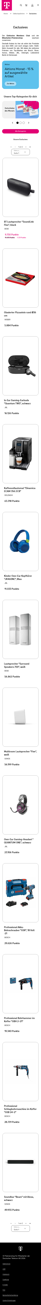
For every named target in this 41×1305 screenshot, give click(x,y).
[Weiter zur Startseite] (20, 1248)
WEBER (7, 320)
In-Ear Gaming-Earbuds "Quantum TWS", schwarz (17, 402)
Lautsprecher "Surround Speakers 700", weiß (16, 665)
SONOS (7, 759)
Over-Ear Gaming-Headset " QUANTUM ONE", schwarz (18, 841)
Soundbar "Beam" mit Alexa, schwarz (19, 1199)
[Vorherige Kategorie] (12, 122)
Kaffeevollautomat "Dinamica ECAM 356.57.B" (19, 490)
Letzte (30, 147)
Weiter (26, 147)
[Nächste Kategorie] (28, 122)
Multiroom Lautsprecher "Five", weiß (20, 753)
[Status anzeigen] (32, 5)
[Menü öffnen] (38, 5)
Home (6, 14)
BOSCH (7, 938)
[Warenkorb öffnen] (26, 5)
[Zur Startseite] (7, 5)
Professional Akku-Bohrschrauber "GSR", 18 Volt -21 (19, 930)
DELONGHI (8, 495)
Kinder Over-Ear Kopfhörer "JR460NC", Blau (18, 578)
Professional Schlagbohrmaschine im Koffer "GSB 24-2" (20, 1109)
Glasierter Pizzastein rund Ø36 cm (20, 314)
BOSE (6, 229)
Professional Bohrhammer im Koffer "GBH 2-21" (19, 1020)
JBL (5, 408)
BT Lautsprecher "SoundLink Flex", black (19, 223)
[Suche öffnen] (20, 5)
